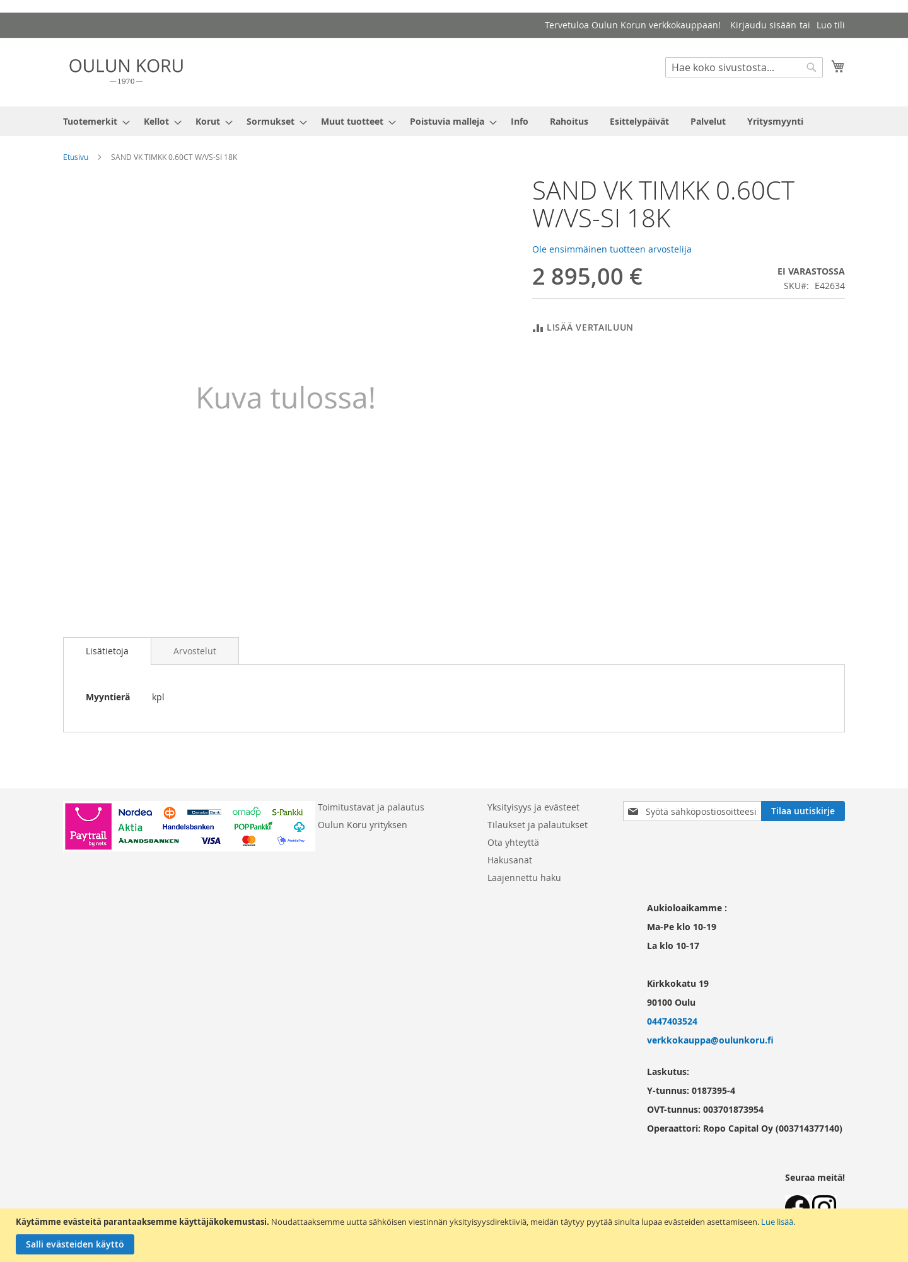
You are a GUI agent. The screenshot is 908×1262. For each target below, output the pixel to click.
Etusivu (75, 157)
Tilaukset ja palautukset (537, 825)
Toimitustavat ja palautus (371, 807)
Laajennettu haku (524, 878)
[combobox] (744, 67)
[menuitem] (92, 121)
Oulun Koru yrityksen (362, 825)
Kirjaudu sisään (763, 25)
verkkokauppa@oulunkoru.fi (710, 1040)
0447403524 (672, 1021)
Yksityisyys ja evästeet (533, 807)
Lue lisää (777, 1221)
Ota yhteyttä (513, 842)
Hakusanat (509, 860)
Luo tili (831, 25)
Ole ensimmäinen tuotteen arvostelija (612, 249)
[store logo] (126, 71)
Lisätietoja (107, 651)
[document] (455, 1235)
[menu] (454, 121)
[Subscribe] (803, 811)
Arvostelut (194, 651)
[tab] (107, 651)
